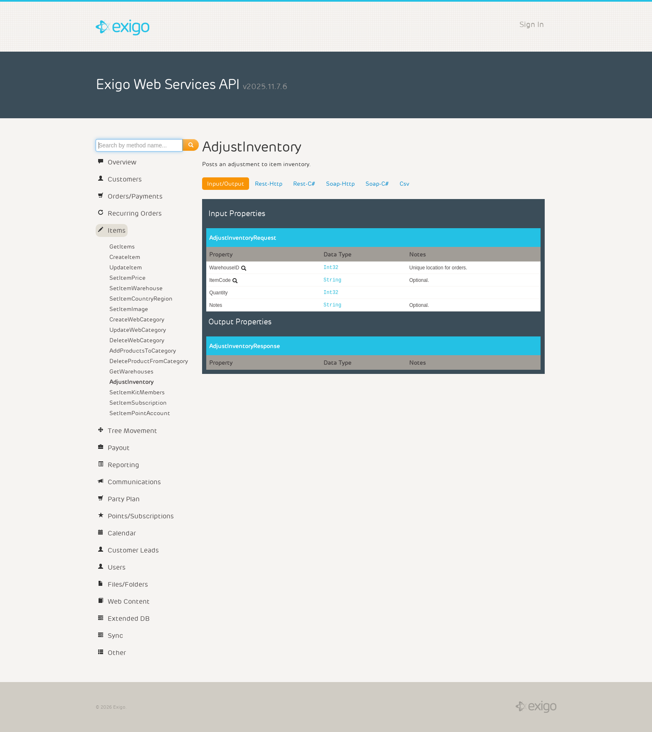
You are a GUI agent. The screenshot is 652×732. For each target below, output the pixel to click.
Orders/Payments (130, 196)
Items (112, 230)
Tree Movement (127, 430)
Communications (129, 482)
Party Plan (119, 499)
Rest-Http (268, 183)
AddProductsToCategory (142, 350)
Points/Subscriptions (136, 516)
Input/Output (225, 183)
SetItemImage (128, 309)
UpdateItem (125, 267)
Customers (120, 179)
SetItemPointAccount (139, 413)
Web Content (124, 601)
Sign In (531, 24)
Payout (114, 447)
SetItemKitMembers (137, 392)
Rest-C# (304, 183)
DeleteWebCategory (136, 340)
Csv (404, 183)
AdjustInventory (131, 382)
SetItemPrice (127, 277)
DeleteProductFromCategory (148, 361)
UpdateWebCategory (137, 330)
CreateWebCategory (136, 319)
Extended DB (124, 618)
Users (112, 567)
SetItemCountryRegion (141, 298)
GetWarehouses (131, 371)
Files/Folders (123, 584)
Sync (110, 635)
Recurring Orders (130, 213)
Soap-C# (377, 183)
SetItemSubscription (138, 402)
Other (112, 652)
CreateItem (124, 257)
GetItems (122, 246)
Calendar (117, 533)
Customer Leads (128, 550)
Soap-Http (340, 183)
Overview (117, 162)
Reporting (118, 465)
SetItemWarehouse (136, 288)
